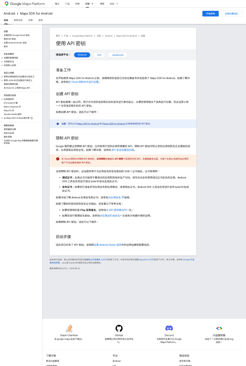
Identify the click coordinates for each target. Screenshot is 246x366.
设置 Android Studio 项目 (107, 244)
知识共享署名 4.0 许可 (98, 259)
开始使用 (210, 13)
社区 (112, 3)
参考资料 (18, 20)
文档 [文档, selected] (87, 3)
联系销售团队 (231, 13)
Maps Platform (27, 4)
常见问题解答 (52, 361)
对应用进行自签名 (110, 215)
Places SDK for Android (113, 123)
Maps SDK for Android (36, 14)
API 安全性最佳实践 (123, 150)
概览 (57, 3)
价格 (77, 3)
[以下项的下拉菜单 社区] (118, 4)
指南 (143, 36)
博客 (102, 3)
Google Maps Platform (82, 36)
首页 (58, 36)
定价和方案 (184, 361)
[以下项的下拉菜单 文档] (93, 4)
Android (9, 14)
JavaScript (117, 54)
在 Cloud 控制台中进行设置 (83, 81)
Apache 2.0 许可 (146, 259)
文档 (99, 36)
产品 (67, 3)
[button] (20, 58)
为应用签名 (114, 197)
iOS (99, 54)
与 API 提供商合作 (116, 210)
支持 (40, 20)
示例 (30, 20)
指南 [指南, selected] (6, 20)
